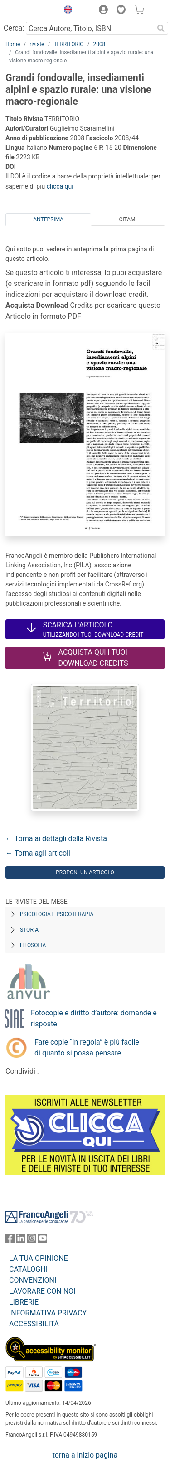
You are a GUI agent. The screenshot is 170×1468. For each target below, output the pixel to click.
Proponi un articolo (85, 872)
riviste (36, 44)
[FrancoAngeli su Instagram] (31, 1240)
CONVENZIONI (32, 1280)
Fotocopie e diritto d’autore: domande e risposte (94, 1018)
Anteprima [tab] (48, 219)
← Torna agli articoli (37, 853)
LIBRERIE (24, 1302)
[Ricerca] (161, 28)
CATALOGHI (28, 1269)
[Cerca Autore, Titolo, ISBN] (90, 28)
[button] (66, 11)
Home (12, 44)
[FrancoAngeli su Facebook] (10, 1240)
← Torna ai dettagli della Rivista (56, 838)
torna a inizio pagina (85, 1455)
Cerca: (14, 28)
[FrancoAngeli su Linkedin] (20, 1240)
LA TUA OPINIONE (38, 1258)
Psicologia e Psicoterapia (56, 914)
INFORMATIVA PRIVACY (48, 1313)
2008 (99, 44)
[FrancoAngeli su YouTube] (42, 1240)
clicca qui (60, 186)
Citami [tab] (128, 219)
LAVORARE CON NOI (42, 1291)
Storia (29, 930)
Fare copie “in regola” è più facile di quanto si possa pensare (86, 1047)
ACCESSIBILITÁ (34, 1324)
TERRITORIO (68, 44)
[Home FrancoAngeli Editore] (30, 11)
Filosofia (33, 945)
